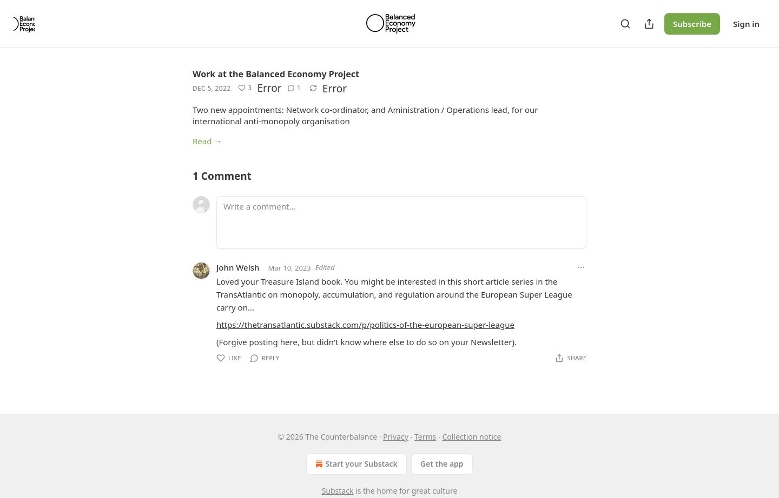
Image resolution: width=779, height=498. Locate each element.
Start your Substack (355, 464)
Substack (338, 491)
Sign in (746, 23)
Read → (207, 141)
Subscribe (692, 23)
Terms (425, 437)
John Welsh (237, 267)
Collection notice (471, 437)
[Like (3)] (245, 88)
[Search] (625, 24)
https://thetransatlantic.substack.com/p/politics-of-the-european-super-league (365, 324)
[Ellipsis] (581, 267)
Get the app (442, 464)
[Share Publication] (649, 24)
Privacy (395, 437)
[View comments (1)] (294, 88)
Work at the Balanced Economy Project (276, 74)
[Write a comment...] (401, 222)
